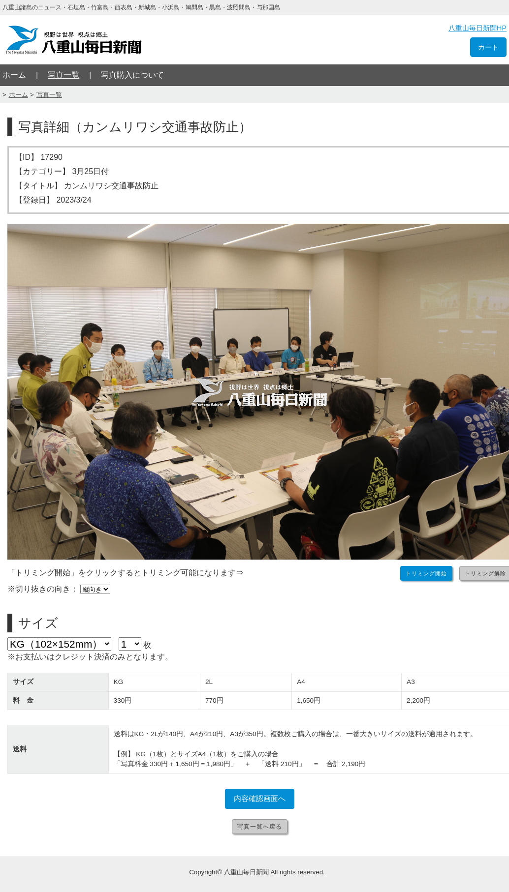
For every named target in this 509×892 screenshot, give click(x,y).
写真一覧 (63, 75)
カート (488, 47)
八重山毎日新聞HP (477, 28)
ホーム (14, 75)
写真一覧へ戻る (259, 827)
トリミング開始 (426, 573)
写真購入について (132, 75)
